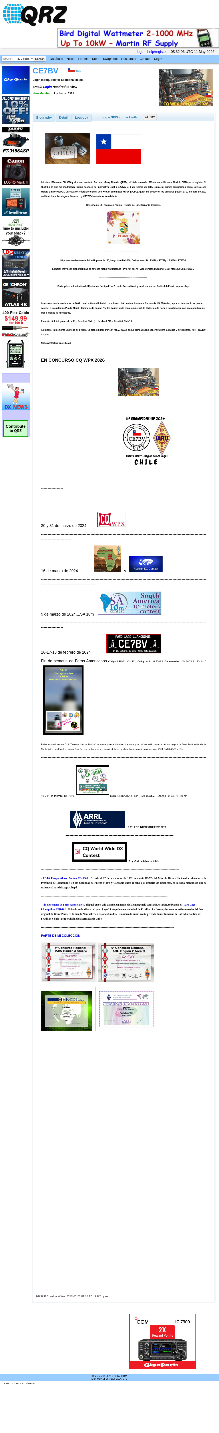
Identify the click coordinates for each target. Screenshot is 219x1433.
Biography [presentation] (44, 117)
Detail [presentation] (63, 117)
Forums (83, 59)
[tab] (44, 117)
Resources (128, 59)
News (70, 59)
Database (56, 59)
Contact (144, 59)
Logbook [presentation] (81, 117)
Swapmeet (110, 59)
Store (95, 59)
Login (158, 59)
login (140, 52)
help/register (157, 52)
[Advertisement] (74, 1341)
